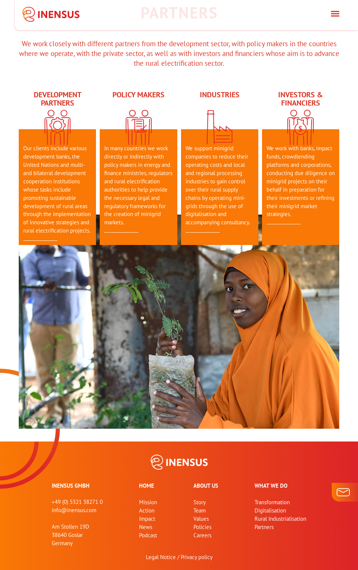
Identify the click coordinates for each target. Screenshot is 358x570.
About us (205, 485)
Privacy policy (197, 557)
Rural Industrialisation (280, 518)
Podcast (148, 535)
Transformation (272, 502)
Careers (202, 535)
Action (146, 510)
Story (199, 502)
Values (201, 518)
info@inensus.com (74, 510)
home (146, 485)
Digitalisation (270, 510)
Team (199, 510)
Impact (147, 518)
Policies (202, 527)
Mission (148, 502)
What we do (271, 485)
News (145, 527)
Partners (264, 527)
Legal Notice (161, 557)
